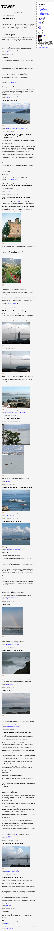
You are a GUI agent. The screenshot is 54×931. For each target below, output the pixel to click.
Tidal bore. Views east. (9, 100)
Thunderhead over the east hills (12, 843)
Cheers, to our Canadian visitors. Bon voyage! (17, 487)
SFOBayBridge (21, 412)
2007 (40, 22)
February (42, 17)
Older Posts (34, 926)
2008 (40, 21)
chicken (6, 180)
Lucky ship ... (6, 604)
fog (5, 412)
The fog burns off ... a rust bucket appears (16, 311)
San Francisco (12, 128)
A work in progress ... (9, 35)
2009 (40, 19)
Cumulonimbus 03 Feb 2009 (11, 521)
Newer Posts (4, 926)
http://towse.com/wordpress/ (14, 21)
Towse (8, 7)
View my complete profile (43, 47)
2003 (40, 27)
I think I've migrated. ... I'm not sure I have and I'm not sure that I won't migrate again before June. (18, 184)
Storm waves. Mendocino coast (12, 650)
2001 (40, 30)
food (9, 180)
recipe (16, 834)
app (6, 923)
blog (6, 51)
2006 (40, 23)
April (41, 8)
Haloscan (5, 911)
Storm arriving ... (7, 690)
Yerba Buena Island (16, 726)
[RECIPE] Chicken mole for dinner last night (16, 732)
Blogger (8, 51)
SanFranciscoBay (19, 128)
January (42, 18)
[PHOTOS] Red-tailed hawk (11, 418)
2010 (40, 6)
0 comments (14, 28)
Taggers (5, 57)
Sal (44, 35)
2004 (40, 26)
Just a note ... (6, 552)
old (18, 92)
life (10, 180)
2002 (40, 28)
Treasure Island (25, 128)
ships (25, 412)
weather (19, 549)
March (41, 15)
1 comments (14, 479)
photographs (7, 128)
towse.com (51, 45)
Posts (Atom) (10, 928)
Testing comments (8, 87)
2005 (40, 24)
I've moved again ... (8, 18)
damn (11, 51)
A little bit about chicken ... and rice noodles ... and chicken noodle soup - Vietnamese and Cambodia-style (17, 136)
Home (19, 926)
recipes (13, 180)
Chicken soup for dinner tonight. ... (13, 877)
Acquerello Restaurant (19, 201)
